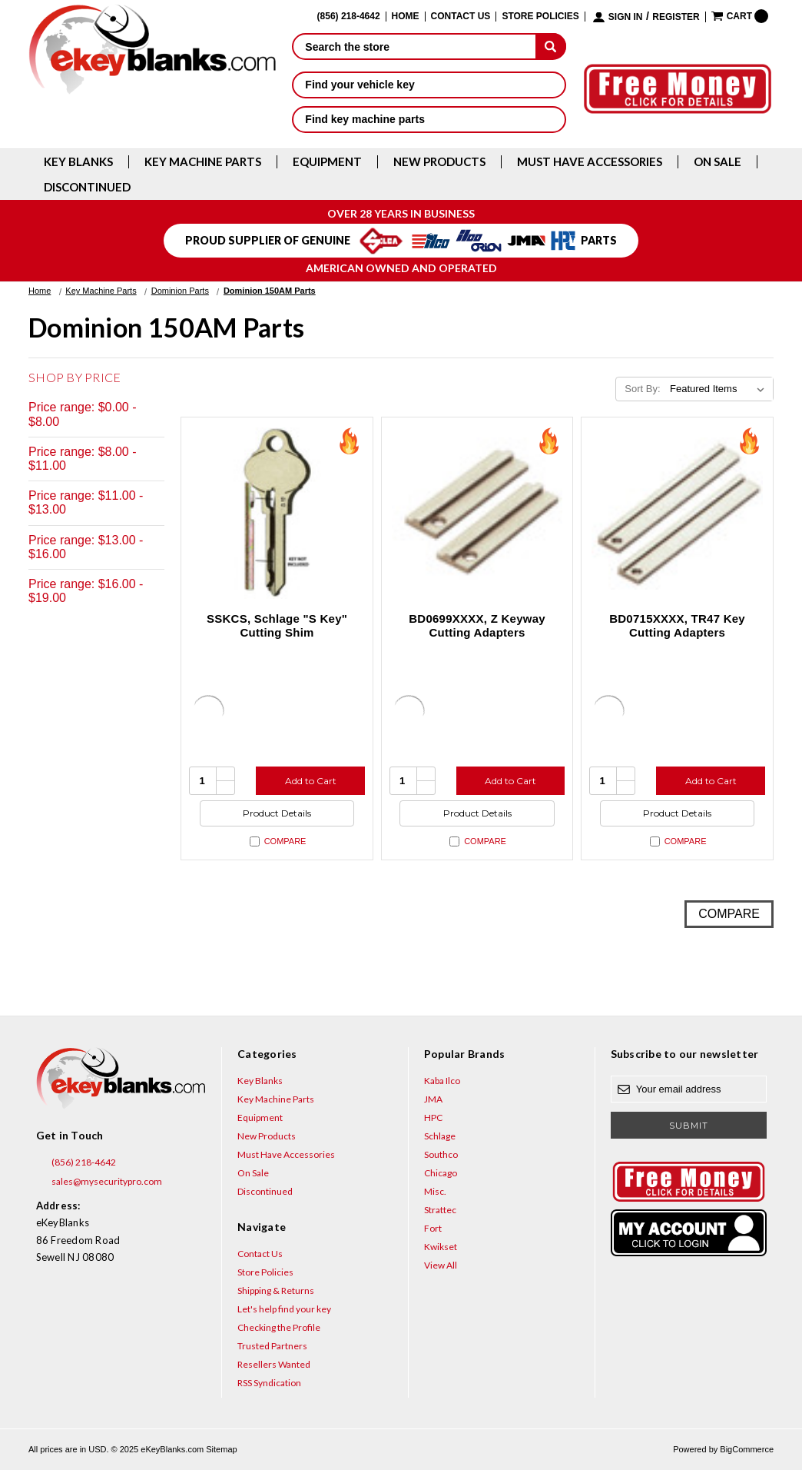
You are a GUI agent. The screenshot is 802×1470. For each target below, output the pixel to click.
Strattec (440, 1210)
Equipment (327, 161)
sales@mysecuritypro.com (99, 1182)
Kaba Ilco (442, 1080)
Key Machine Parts (202, 161)
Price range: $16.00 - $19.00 (85, 590)
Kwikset (440, 1246)
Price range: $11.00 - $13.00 (85, 502)
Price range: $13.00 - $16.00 (85, 547)
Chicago (440, 1173)
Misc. (435, 1191)
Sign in (625, 17)
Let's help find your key (284, 1309)
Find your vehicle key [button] (429, 84)
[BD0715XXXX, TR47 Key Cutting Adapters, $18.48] (677, 513)
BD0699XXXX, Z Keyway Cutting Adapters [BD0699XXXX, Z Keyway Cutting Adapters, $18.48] (477, 625)
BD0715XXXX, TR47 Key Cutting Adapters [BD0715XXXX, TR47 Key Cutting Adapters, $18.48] (677, 625)
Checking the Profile (278, 1327)
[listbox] (720, 389)
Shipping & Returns (275, 1290)
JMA (433, 1099)
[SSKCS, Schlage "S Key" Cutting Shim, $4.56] (277, 513)
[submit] (550, 46)
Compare (278, 841)
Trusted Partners (272, 1346)
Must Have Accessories (589, 161)
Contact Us (461, 17)
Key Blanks (78, 161)
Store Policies (540, 17)
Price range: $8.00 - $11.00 (82, 458)
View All (440, 1265)
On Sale (717, 161)
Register (675, 17)
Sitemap (221, 1449)
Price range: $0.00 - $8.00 (82, 414)
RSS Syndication (269, 1383)
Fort (433, 1228)
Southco (441, 1154)
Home (405, 17)
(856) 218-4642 (76, 1162)
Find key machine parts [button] (429, 119)
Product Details (277, 813)
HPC (433, 1117)
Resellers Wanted (273, 1364)
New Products (439, 161)
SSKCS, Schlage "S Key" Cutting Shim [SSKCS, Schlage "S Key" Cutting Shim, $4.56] (277, 625)
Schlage (440, 1136)
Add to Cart (310, 781)
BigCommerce (747, 1449)
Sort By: (642, 388)
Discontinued (87, 187)
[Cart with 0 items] (740, 16)
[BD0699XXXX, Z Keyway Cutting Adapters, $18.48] (477, 513)
